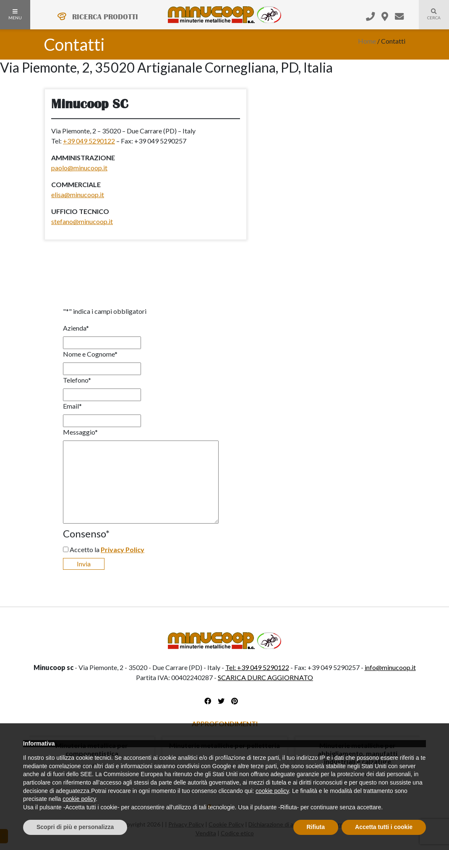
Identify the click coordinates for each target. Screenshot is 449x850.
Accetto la (107, 549)
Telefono (77, 380)
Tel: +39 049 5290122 (257, 667)
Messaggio (80, 432)
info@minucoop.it (390, 667)
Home (367, 41)
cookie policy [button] (272, 790)
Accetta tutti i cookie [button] (383, 827)
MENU (15, 14)
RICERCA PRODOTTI (105, 17)
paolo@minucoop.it (79, 168)
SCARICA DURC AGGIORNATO (265, 677)
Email (72, 406)
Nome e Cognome (90, 354)
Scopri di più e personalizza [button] (75, 827)
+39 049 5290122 (89, 141)
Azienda (76, 328)
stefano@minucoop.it (82, 221)
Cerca (430, 19)
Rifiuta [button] (316, 827)
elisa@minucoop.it (77, 194)
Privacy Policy (122, 549)
